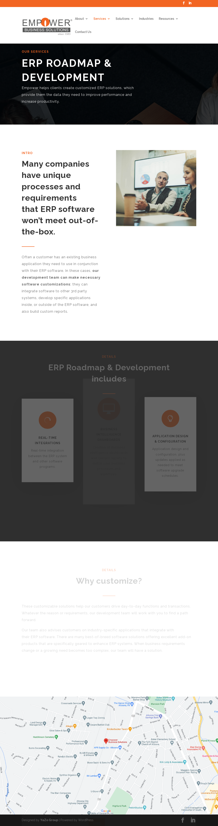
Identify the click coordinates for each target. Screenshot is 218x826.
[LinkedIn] (189, 4)
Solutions (122, 18)
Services (99, 18)
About (79, 18)
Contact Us (83, 32)
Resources (166, 18)
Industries (146, 18)
